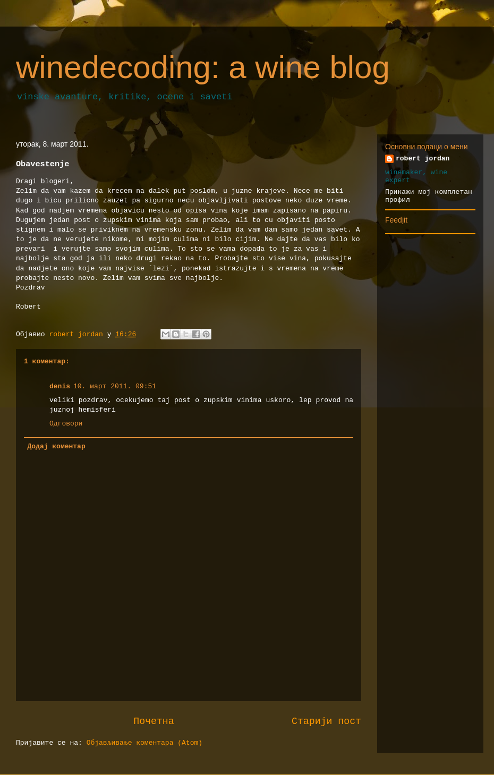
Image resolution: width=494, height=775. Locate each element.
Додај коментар (57, 446)
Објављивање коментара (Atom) (144, 743)
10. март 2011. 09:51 (114, 386)
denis (59, 386)
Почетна (153, 721)
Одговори (65, 424)
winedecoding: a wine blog (203, 67)
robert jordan (422, 159)
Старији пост (326, 721)
